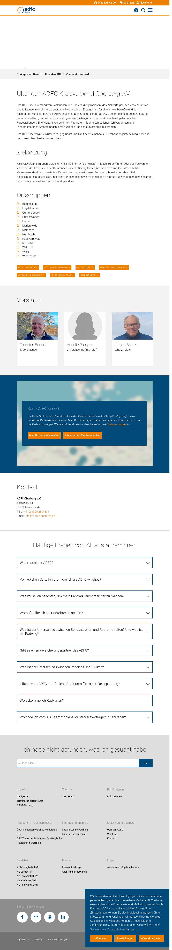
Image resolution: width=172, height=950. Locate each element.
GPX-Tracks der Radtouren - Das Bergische (39, 838)
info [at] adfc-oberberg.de (40, 516)
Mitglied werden (105, 2)
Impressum (23, 939)
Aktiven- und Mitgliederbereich (123, 867)
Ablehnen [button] (101, 938)
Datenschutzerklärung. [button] (120, 929)
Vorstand (71, 74)
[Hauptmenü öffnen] (150, 10)
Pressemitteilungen (72, 867)
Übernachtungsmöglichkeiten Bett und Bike (37, 832)
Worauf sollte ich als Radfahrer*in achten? (51, 613)
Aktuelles (22, 789)
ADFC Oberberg (25, 805)
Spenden (127, 2)
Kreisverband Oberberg (120, 823)
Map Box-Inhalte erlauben (44, 435)
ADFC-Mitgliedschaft (28, 867)
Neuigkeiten (23, 796)
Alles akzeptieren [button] (151, 938)
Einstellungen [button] (125, 938)
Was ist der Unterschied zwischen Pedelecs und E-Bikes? (62, 667)
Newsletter (145, 2)
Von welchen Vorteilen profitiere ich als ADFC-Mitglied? (60, 579)
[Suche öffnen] (143, 10)
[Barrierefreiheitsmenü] (136, 10)
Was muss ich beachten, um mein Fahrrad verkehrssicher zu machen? (72, 596)
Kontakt (84, 74)
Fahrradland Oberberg (75, 823)
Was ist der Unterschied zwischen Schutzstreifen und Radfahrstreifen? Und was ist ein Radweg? (81, 631)
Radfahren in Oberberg (29, 842)
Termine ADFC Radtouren (30, 800)
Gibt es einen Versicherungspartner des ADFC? (54, 650)
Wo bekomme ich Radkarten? (42, 700)
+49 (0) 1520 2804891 (35, 511)
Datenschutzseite (118, 424)
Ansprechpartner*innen (74, 871)
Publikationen (115, 789)
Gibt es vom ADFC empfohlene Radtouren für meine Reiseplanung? (70, 684)
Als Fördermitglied (26, 880)
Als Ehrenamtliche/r (27, 876)
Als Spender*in (24, 871)
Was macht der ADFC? (36, 563)
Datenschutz (39, 939)
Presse (66, 860)
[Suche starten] (145, 763)
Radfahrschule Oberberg (75, 829)
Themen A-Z (68, 796)
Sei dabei (22, 860)
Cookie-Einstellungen (59, 939)
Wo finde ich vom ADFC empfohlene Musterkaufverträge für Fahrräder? (73, 717)
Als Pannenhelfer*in (27, 885)
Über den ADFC (54, 74)
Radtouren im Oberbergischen (35, 823)
